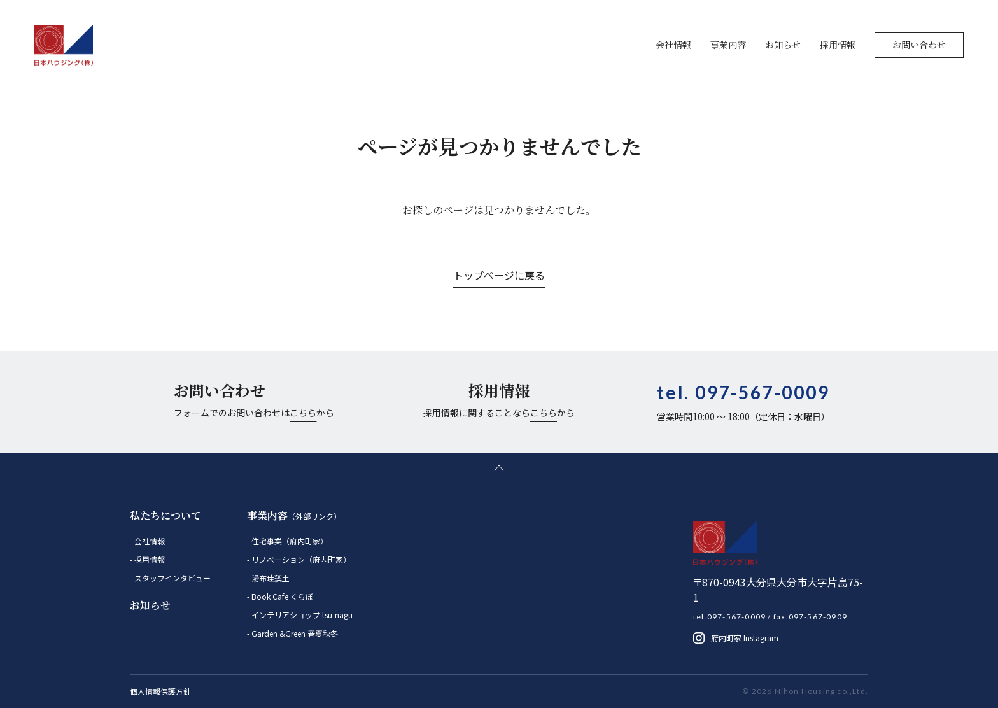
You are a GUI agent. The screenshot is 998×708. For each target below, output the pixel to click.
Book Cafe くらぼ (281, 596)
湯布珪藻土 (270, 577)
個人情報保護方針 (160, 691)
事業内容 (728, 44)
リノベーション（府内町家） (300, 559)
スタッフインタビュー (171, 577)
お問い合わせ (919, 44)
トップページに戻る (499, 275)
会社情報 (673, 44)
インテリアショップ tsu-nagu (301, 614)
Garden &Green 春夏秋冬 (294, 633)
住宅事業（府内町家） (289, 540)
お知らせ (783, 44)
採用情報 (837, 44)
